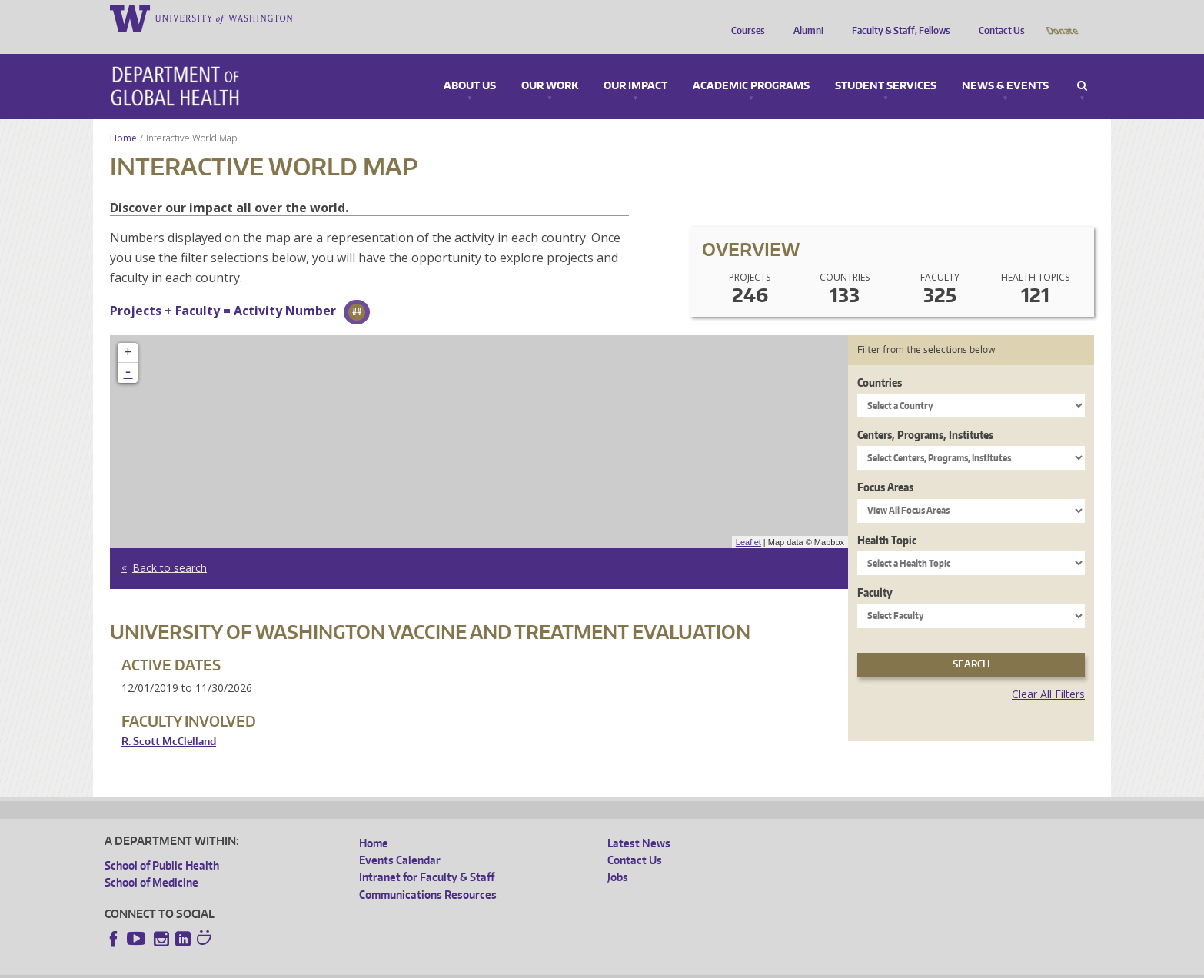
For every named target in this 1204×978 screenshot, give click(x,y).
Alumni (805, 17)
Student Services (885, 64)
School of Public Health (162, 843)
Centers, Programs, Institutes (925, 413)
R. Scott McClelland (168, 720)
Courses (744, 17)
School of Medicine (151, 860)
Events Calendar (400, 838)
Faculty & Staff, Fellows (897, 17)
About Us (470, 64)
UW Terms (370, 965)
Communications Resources (428, 873)
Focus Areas (885, 465)
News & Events (1005, 64)
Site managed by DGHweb (462, 965)
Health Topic (886, 518)
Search (1082, 64)
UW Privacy (308, 965)
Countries (879, 361)
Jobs (617, 855)
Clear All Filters (1048, 672)
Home (123, 116)
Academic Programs (751, 64)
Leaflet (748, 520)
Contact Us (998, 17)
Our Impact (635, 64)
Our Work (549, 64)
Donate (1061, 17)
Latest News (638, 821)
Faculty (875, 570)
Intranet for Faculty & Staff (426, 855)
